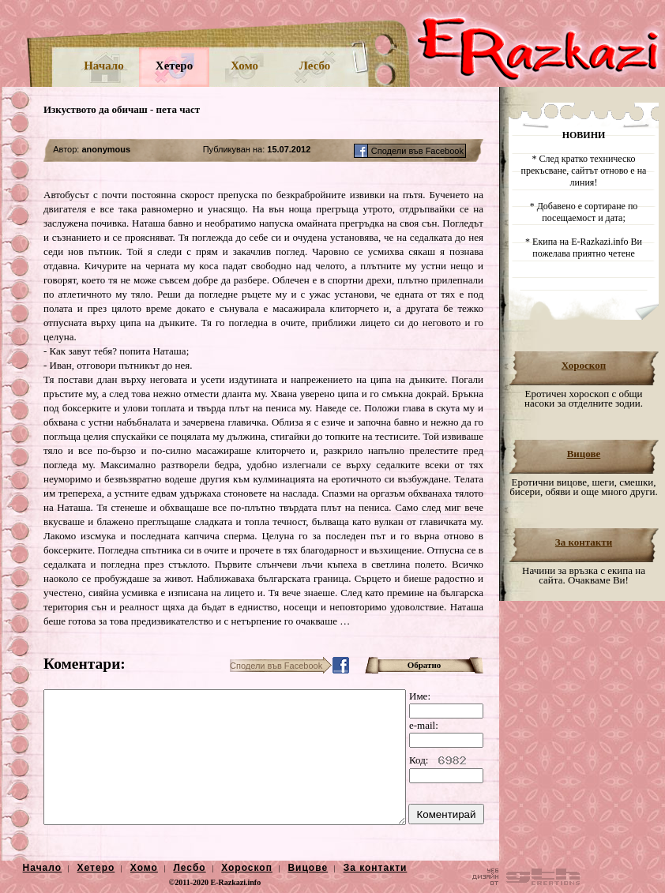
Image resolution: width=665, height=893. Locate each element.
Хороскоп (584, 365)
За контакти (583, 542)
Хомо (244, 65)
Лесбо (315, 65)
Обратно (424, 665)
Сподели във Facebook (418, 151)
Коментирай (446, 814)
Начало (104, 65)
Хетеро (174, 65)
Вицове (584, 454)
